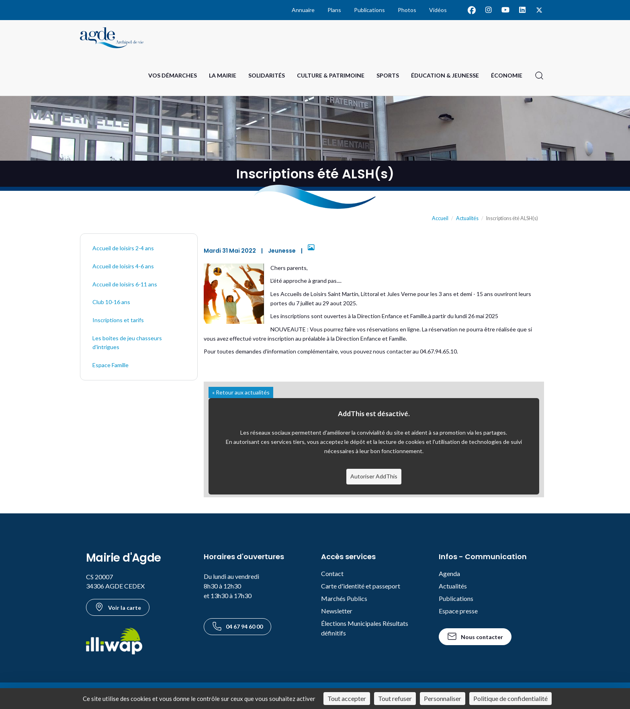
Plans (334, 9)
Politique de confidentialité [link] (510, 698)
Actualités (467, 218)
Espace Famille (110, 365)
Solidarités (266, 75)
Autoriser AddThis (373, 476)
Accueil (440, 218)
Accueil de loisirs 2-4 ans (123, 248)
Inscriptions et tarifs (118, 320)
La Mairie (222, 75)
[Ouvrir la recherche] (539, 75)
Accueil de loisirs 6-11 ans (124, 284)
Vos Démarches (172, 75)
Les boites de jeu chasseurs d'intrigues (127, 343)
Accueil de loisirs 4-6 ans (123, 266)
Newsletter (336, 611)
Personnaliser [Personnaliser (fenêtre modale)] (442, 698)
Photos (407, 9)
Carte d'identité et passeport (360, 586)
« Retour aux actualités (241, 392)
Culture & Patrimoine (330, 75)
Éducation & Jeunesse (445, 75)
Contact (332, 573)
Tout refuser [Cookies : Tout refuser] (395, 698)
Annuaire (303, 9)
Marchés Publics (344, 598)
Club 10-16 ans (111, 301)
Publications (369, 9)
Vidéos (438, 9)
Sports (387, 75)
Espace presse (458, 611)
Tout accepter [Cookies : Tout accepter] (346, 698)
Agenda (449, 573)
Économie (506, 75)
